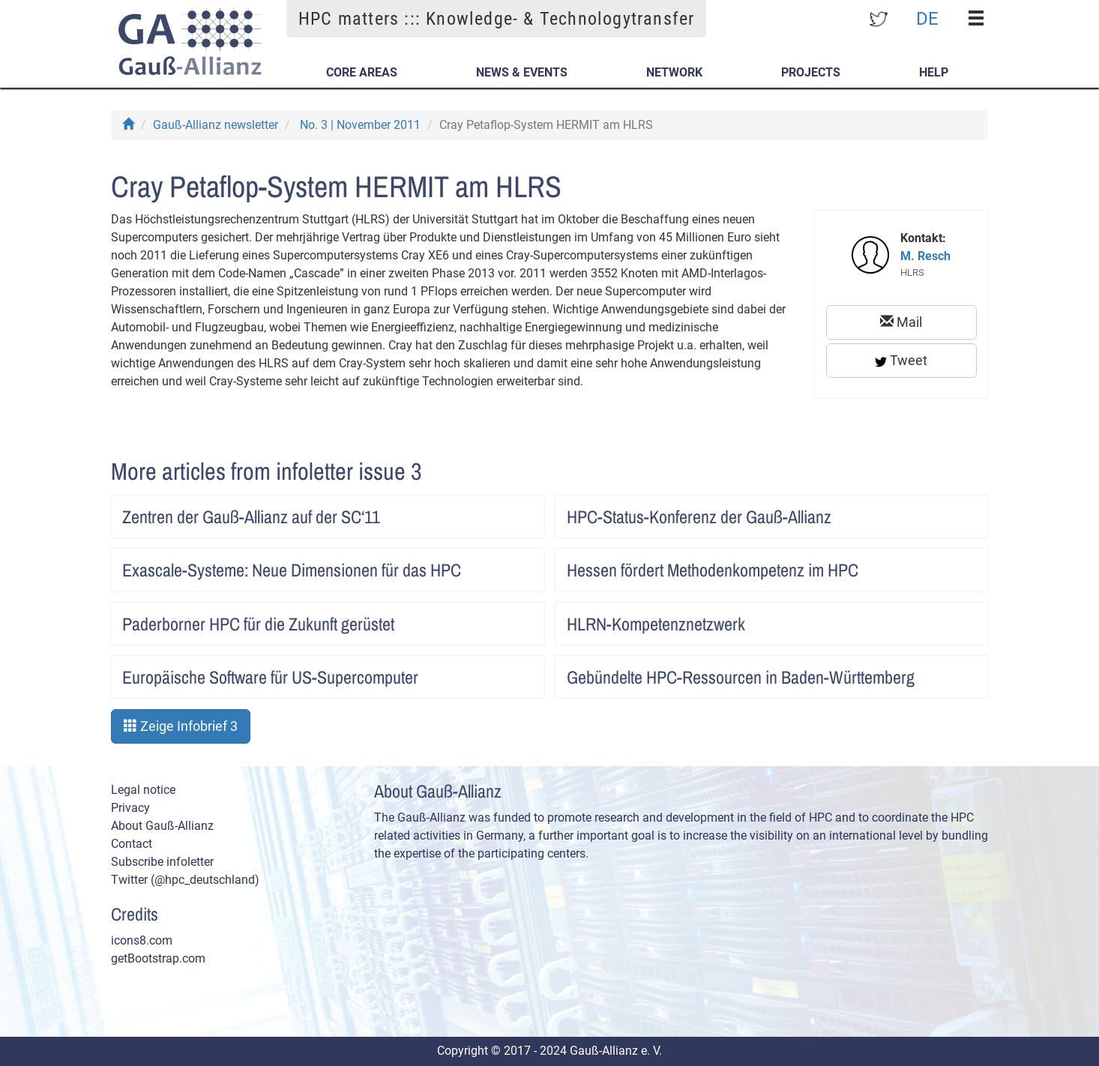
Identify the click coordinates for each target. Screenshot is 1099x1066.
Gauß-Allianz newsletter (215, 125)
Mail (901, 322)
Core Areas (361, 72)
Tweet (901, 360)
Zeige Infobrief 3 (181, 726)
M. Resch (925, 256)
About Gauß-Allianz (162, 826)
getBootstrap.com (158, 958)
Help (933, 72)
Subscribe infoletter (162, 862)
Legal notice (143, 790)
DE (927, 18)
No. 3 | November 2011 (360, 125)
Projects (810, 72)
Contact (131, 844)
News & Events (521, 72)
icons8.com (141, 940)
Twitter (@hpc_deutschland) (185, 880)
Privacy (130, 808)
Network (674, 72)
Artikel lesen (517, 512)
